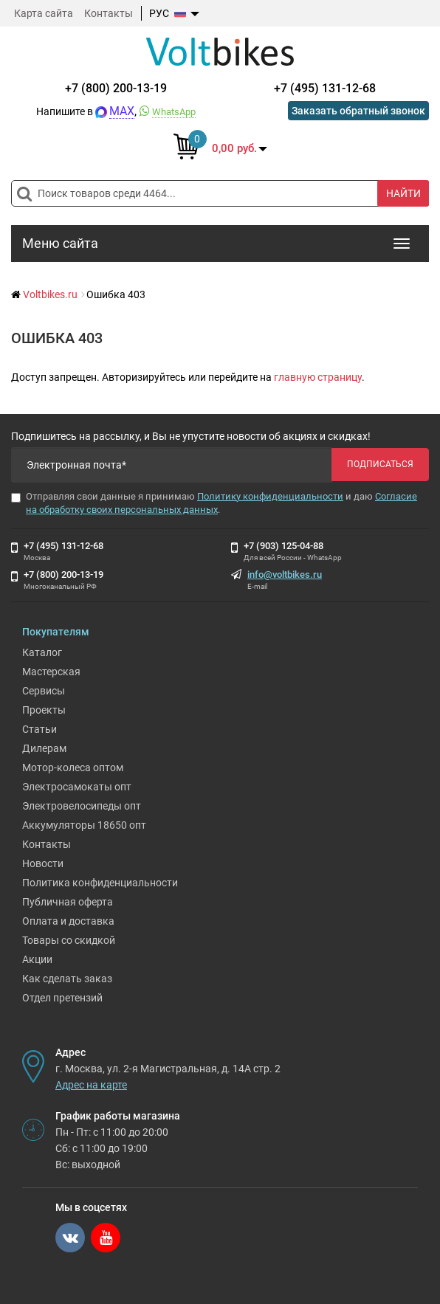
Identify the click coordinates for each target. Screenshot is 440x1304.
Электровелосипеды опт (81, 806)
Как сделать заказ (67, 978)
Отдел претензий (62, 998)
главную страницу (318, 377)
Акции (37, 959)
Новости (42, 863)
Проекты (44, 710)
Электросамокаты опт (76, 787)
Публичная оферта (67, 902)
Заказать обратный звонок (358, 111)
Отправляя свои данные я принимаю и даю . (214, 503)
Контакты (108, 13)
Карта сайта (43, 13)
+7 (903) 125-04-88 (283, 545)
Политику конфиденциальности (270, 496)
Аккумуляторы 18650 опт (84, 825)
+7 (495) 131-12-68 (325, 88)
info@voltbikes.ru (284, 574)
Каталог (42, 652)
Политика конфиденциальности (100, 883)
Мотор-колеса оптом (72, 767)
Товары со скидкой (68, 940)
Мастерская (51, 671)
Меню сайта (60, 243)
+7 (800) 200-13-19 (116, 88)
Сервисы (43, 691)
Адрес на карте (91, 1085)
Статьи (39, 729)
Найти (403, 193)
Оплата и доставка (68, 921)
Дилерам (44, 748)
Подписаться (380, 464)
